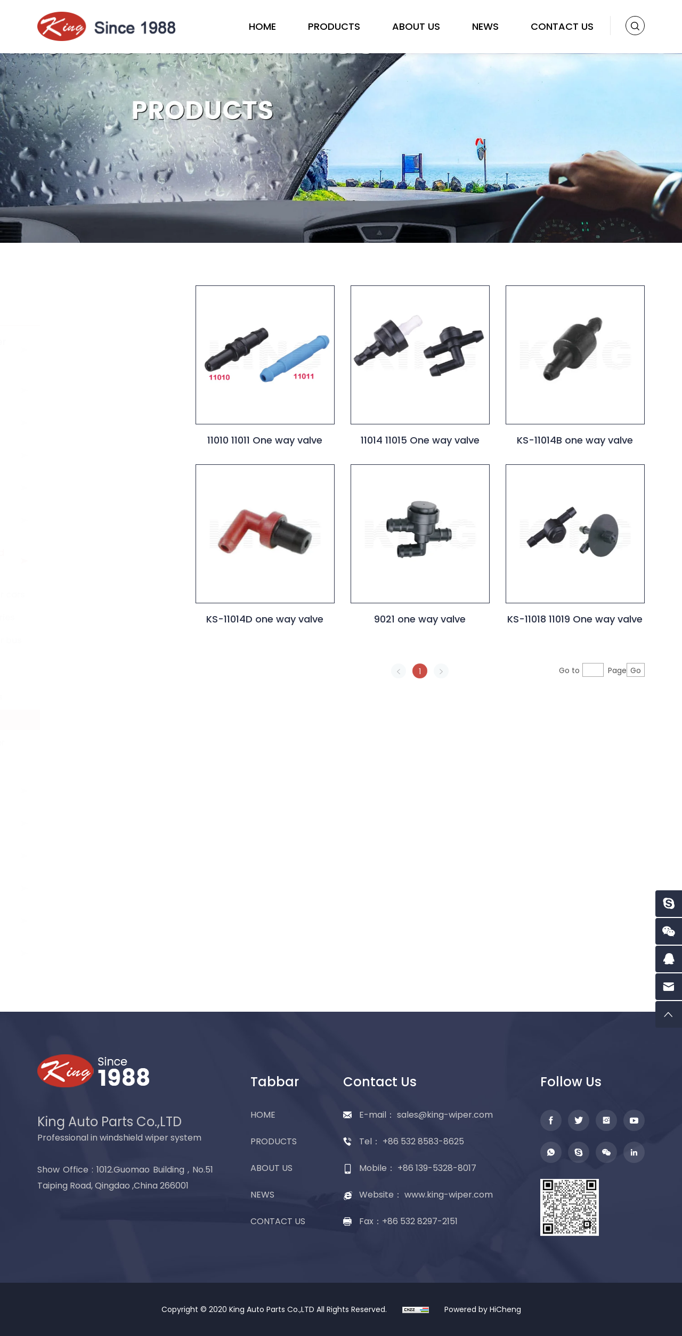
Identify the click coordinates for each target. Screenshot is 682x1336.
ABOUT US (416, 26)
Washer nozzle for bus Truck (110, 645)
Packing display (87, 953)
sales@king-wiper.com (445, 1115)
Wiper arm (75, 455)
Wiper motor (80, 487)
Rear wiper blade (90, 422)
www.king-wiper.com (448, 1195)
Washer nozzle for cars (112, 594)
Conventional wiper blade (96, 349)
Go (647, 686)
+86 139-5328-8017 (436, 1168)
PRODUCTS (334, 26)
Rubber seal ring (98, 674)
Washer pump (83, 520)
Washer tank (80, 790)
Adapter (70, 920)
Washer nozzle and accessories (95, 560)
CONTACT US (562, 26)
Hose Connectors (101, 697)
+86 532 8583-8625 (423, 1141)
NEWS (485, 26)
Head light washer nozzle (102, 747)
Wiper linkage (82, 823)
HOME (262, 26)
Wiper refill (75, 855)
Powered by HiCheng (482, 1309)
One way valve (94, 720)
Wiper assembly (88, 888)
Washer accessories (107, 617)
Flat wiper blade (88, 390)
